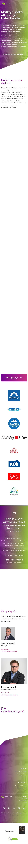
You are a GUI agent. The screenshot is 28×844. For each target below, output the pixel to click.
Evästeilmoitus (14, 815)
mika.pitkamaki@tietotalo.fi (9, 651)
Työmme (24, 798)
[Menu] (24, 3)
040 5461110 (5, 693)
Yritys (25, 802)
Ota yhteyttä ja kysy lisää (14, 377)
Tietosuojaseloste (22, 813)
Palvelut (25, 796)
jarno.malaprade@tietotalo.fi (9, 695)
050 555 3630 (5, 649)
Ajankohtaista (23, 800)
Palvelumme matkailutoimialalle (13, 54)
